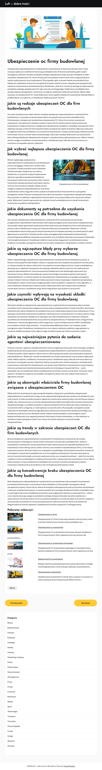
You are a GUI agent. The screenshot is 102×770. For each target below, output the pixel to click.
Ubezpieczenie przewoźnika (49, 572)
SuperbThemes (69, 766)
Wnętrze (11, 741)
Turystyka (11, 721)
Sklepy (10, 701)
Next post (85, 603)
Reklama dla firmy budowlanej (50, 559)
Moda (9, 662)
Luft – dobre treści (17, 4)
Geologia (11, 642)
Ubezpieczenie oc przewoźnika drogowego (55, 543)
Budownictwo (13, 627)
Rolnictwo (11, 696)
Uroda (10, 731)
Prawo (10, 687)
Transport (11, 716)
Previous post (16, 603)
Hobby (10, 647)
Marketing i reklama (15, 657)
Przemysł (11, 692)
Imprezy (10, 652)
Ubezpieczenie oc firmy (47, 514)
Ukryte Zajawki (13, 726)
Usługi (10, 736)
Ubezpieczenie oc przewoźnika (50, 527)
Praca (9, 682)
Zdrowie (10, 746)
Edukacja (11, 637)
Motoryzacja (12, 667)
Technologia (12, 711)
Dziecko (10, 632)
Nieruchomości (13, 672)
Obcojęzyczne (13, 677)
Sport (9, 706)
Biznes (12, 588)
